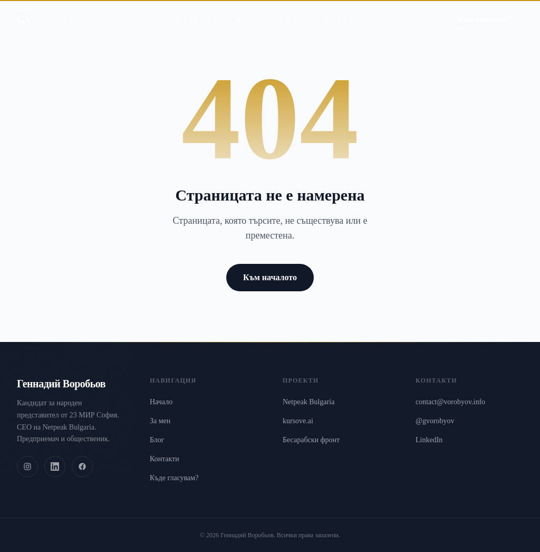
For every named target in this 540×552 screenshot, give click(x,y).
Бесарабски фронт (311, 440)
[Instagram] (27, 466)
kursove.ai (298, 421)
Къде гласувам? (483, 12)
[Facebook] (82, 466)
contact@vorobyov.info (450, 402)
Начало (200, 12)
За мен (247, 12)
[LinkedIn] (54, 466)
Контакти (337, 12)
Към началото (270, 277)
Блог (289, 12)
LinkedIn (429, 440)
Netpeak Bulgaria (308, 402)
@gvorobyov (435, 421)
